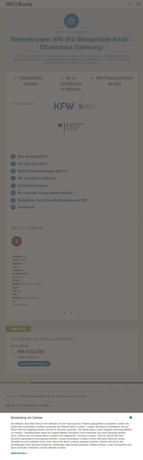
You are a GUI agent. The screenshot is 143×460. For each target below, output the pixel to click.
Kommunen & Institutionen (111, 376)
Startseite (11, 358)
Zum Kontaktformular (32, 326)
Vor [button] (86, 275)
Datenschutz (19, 453)
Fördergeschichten (59, 410)
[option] (41, 251)
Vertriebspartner (16, 395)
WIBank (55, 395)
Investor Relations (107, 395)
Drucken (114, 352)
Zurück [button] (56, 275)
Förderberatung (58, 400)
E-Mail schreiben (28, 319)
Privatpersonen (15, 376)
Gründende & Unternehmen (66, 376)
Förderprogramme (14, 381)
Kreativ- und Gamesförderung (64, 386)
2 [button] (75, 275)
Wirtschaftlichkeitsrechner (107, 386)
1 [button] (68, 275)
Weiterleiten (130, 352)
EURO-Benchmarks (105, 400)
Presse (54, 405)
